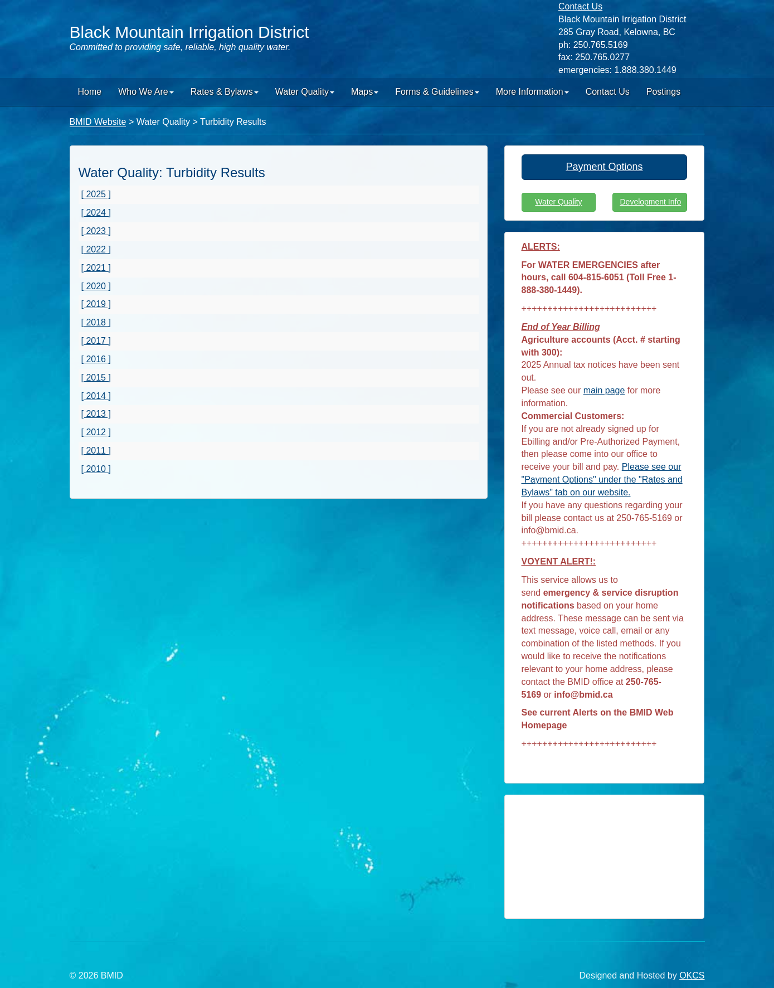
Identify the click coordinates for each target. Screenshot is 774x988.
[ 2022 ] (96, 249)
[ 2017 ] (96, 340)
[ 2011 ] (96, 450)
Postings (663, 91)
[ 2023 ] (96, 231)
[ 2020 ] (96, 286)
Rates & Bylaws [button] (225, 91)
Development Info (650, 201)
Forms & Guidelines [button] (437, 91)
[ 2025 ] (96, 194)
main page (604, 390)
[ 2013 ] (96, 413)
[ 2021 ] (96, 267)
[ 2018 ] (96, 322)
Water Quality (558, 201)
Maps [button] (364, 91)
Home (90, 91)
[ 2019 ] (96, 304)
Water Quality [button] (304, 91)
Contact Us (608, 91)
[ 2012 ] (96, 432)
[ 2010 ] (96, 469)
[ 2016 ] (96, 359)
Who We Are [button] (146, 91)
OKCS (691, 975)
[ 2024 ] (96, 212)
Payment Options (604, 166)
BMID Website (98, 121)
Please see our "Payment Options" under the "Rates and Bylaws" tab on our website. (602, 479)
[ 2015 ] (96, 377)
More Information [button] (532, 91)
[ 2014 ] (96, 396)
